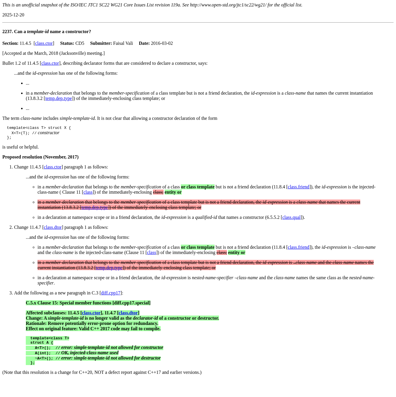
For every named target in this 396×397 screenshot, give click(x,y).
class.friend (298, 188)
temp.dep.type (58, 98)
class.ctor (44, 43)
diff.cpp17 (110, 294)
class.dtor (53, 228)
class (88, 193)
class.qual (291, 219)
